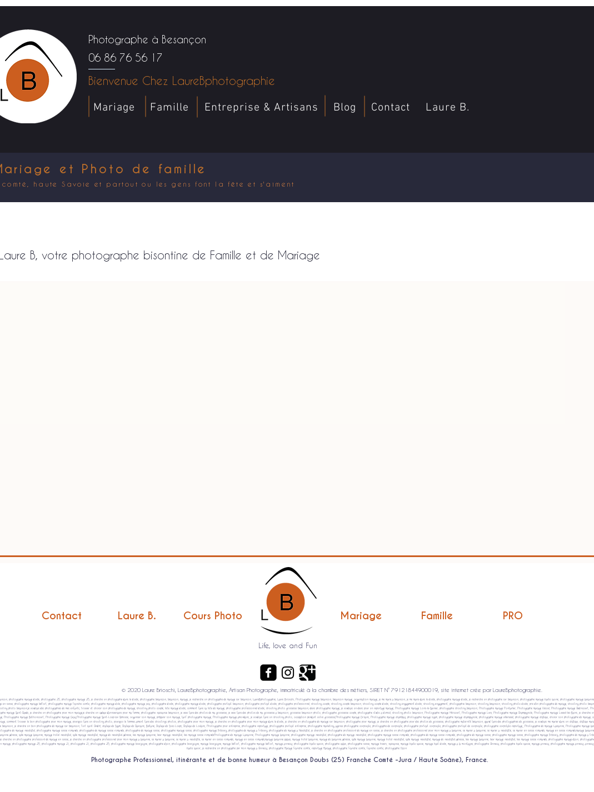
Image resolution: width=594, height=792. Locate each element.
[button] (577, 260)
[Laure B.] (137, 615)
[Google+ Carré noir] (307, 672)
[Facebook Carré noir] (268, 672)
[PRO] (512, 615)
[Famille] (437, 615)
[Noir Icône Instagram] (287, 672)
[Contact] (61, 615)
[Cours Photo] (212, 615)
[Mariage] (361, 615)
